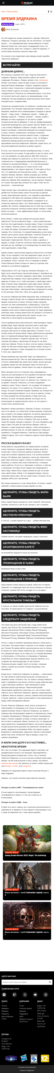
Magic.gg (40, 1013)
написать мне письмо (9, 763)
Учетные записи (25, 1008)
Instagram (26, 766)
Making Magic (12, 11)
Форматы (5, 1008)
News (3, 11)
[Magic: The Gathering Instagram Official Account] (45, 994)
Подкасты (5, 1014)
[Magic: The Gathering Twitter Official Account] (25, 994)
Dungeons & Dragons (6, 1040)
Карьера (22, 1011)
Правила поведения (27, 1070)
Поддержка (23, 1014)
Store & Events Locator (43, 1017)
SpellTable (41, 1026)
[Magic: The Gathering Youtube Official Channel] (35, 994)
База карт (41, 1021)
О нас (21, 1006)
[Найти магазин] (50, 982)
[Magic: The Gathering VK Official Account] (4, 994)
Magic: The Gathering (41, 1007)
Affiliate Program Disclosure (26, 1020)
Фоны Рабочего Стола (7, 1017)
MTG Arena (41, 1011)
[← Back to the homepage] (27, 2)
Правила (5, 1011)
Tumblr (15, 766)
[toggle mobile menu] (3, 2)
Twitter (8, 766)
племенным (43, 80)
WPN (21, 1016)
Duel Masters (7, 1044)
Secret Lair (41, 1024)
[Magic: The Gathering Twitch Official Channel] (14, 994)
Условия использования (27, 1067)
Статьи (4, 1006)
